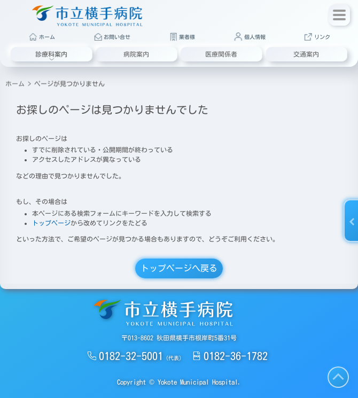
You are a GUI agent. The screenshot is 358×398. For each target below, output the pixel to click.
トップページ (51, 223)
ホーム (15, 82)
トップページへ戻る (179, 268)
